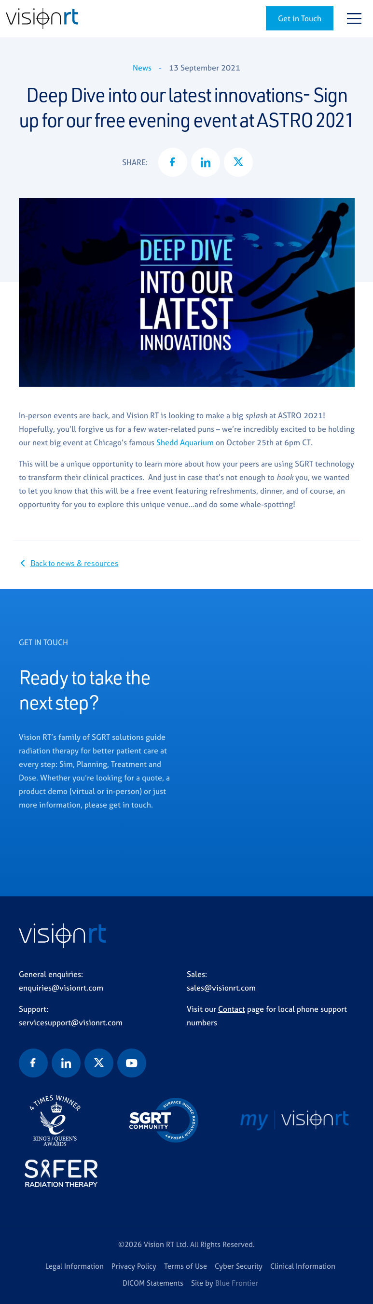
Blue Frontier (236, 1283)
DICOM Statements (153, 1283)
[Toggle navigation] (354, 18)
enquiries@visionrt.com (61, 987)
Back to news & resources (74, 563)
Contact (231, 1009)
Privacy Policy (133, 1266)
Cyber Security (238, 1266)
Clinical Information (302, 1266)
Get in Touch (299, 18)
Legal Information (74, 1266)
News (142, 67)
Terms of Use (185, 1266)
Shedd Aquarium (186, 442)
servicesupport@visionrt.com (71, 1022)
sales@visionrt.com (221, 987)
